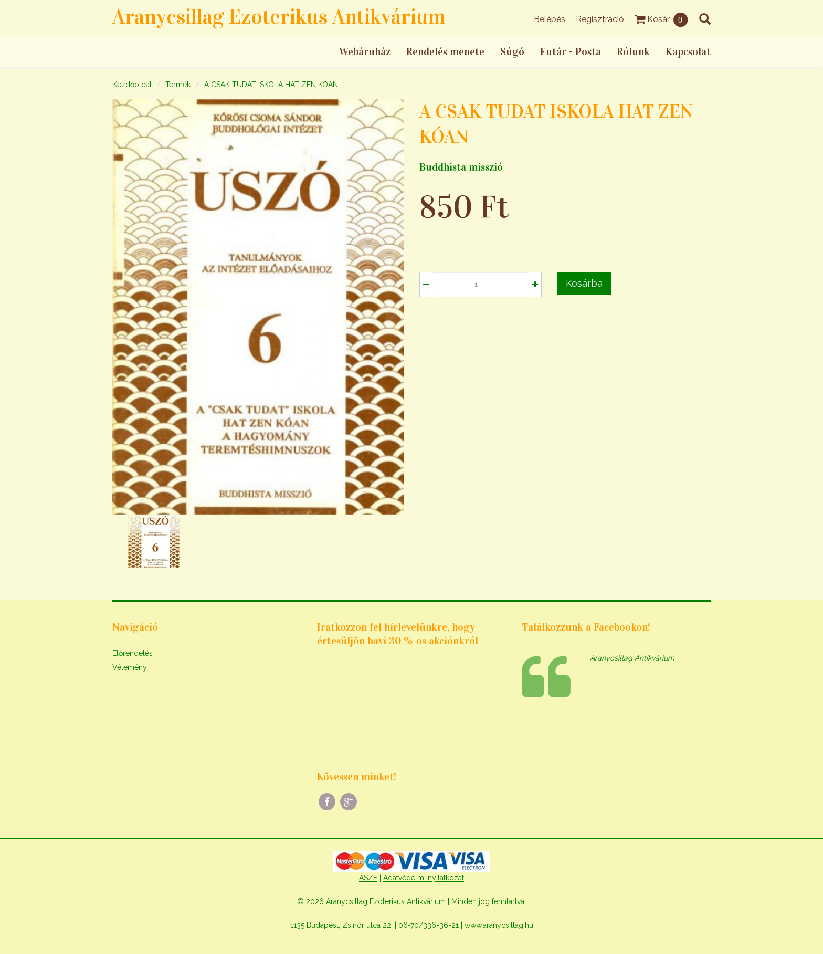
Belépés (549, 19)
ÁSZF (368, 878)
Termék (178, 84)
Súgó (512, 51)
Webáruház (365, 51)
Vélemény (129, 667)
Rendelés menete (445, 51)
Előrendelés (132, 653)
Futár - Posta (570, 51)
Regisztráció (600, 19)
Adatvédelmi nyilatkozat (423, 878)
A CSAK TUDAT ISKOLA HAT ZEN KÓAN (271, 84)
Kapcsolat (688, 51)
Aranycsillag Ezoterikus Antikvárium (279, 16)
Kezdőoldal (132, 84)
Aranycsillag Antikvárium (632, 658)
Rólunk (633, 51)
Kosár (662, 19)
